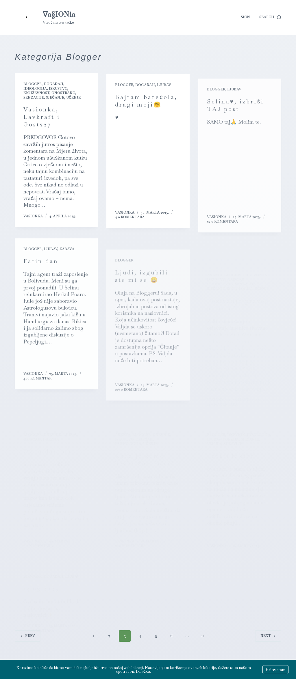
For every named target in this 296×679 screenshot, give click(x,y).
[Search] (270, 17)
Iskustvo (58, 89)
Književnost (36, 93)
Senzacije (33, 98)
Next (268, 635)
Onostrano (63, 93)
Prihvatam (275, 669)
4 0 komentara (130, 219)
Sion (245, 17)
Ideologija (35, 89)
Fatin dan (40, 265)
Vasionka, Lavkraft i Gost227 (41, 117)
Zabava (66, 253)
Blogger (32, 84)
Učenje (73, 98)
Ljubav (164, 86)
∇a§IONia (59, 14)
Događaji (53, 84)
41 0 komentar (37, 382)
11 (202, 635)
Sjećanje (55, 98)
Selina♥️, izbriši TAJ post (235, 114)
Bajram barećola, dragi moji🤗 (146, 102)
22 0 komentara (222, 231)
